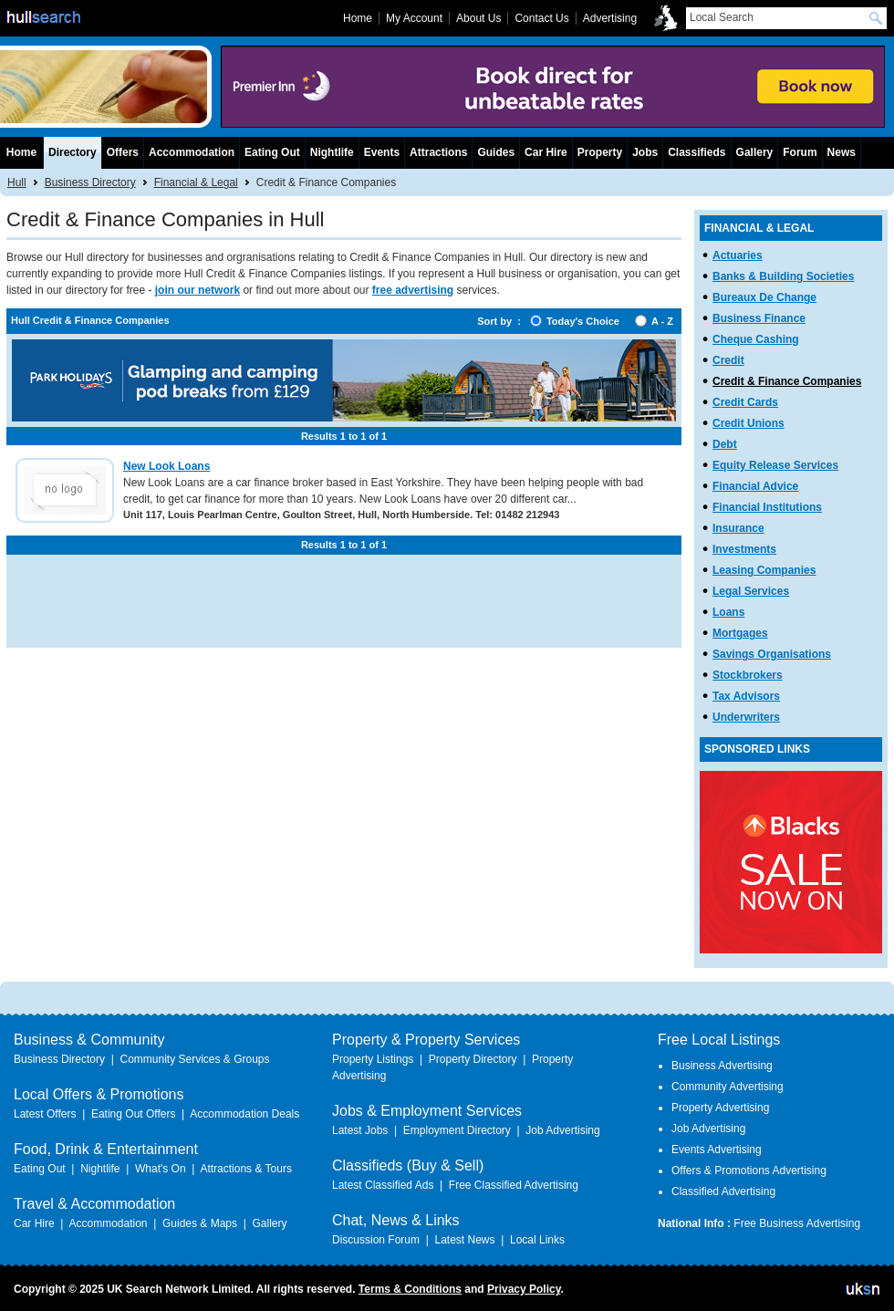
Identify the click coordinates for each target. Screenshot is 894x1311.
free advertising (412, 290)
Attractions (438, 152)
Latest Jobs (360, 1130)
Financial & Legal (196, 182)
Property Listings (372, 1059)
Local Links (537, 1239)
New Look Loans (166, 466)
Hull (16, 182)
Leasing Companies (764, 570)
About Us (478, 18)
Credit (728, 360)
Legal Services (750, 591)
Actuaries (737, 255)
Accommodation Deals (244, 1114)
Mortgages (740, 633)
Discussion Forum (376, 1239)
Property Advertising (720, 1107)
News (841, 152)
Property (599, 152)
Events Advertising (716, 1149)
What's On (160, 1168)
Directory (72, 152)
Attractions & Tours (246, 1168)
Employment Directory (457, 1130)
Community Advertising (727, 1086)
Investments (744, 549)
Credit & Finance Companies (786, 381)
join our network (197, 290)
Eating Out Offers (133, 1114)
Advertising (610, 18)
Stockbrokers (747, 675)
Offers (123, 152)
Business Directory (90, 182)
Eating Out (272, 152)
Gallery (755, 152)
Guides (496, 152)
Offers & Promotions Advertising (748, 1170)
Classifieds (696, 152)
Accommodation (191, 152)
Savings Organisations (771, 654)
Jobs (645, 152)
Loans (728, 612)
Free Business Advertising (796, 1223)
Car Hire (546, 152)
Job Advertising (562, 1130)
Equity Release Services (775, 465)
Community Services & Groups (194, 1059)
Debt (724, 444)
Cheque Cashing (755, 339)
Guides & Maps (199, 1223)
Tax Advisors (746, 696)
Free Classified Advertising (513, 1185)
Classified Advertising (723, 1191)
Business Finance (759, 318)
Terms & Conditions (410, 1289)
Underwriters (746, 717)
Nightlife (332, 152)
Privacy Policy (524, 1289)
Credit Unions (748, 423)
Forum (799, 152)
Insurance (738, 528)
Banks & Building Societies (783, 276)
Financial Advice (755, 486)
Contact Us (541, 18)
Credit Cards (745, 402)
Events (382, 152)
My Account (414, 18)
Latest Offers (45, 1114)
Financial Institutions (767, 507)
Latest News (464, 1239)
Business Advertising (722, 1065)
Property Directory (473, 1059)
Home (21, 152)
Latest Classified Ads (382, 1185)
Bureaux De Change (764, 297)
